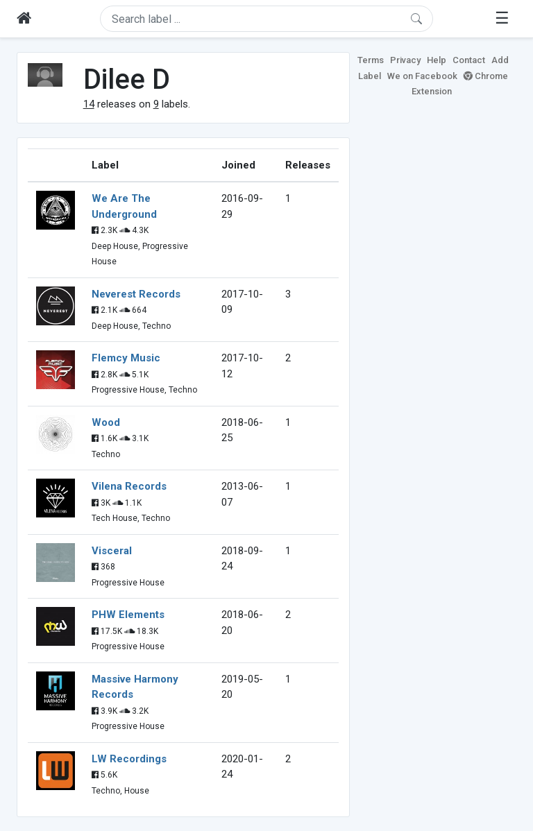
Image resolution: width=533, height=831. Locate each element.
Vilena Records (129, 486)
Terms (370, 60)
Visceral (112, 551)
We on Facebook (422, 76)
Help (436, 60)
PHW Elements (128, 614)
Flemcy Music (126, 358)
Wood (106, 422)
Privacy (405, 60)
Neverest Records (136, 294)
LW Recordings (129, 759)
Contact (468, 60)
